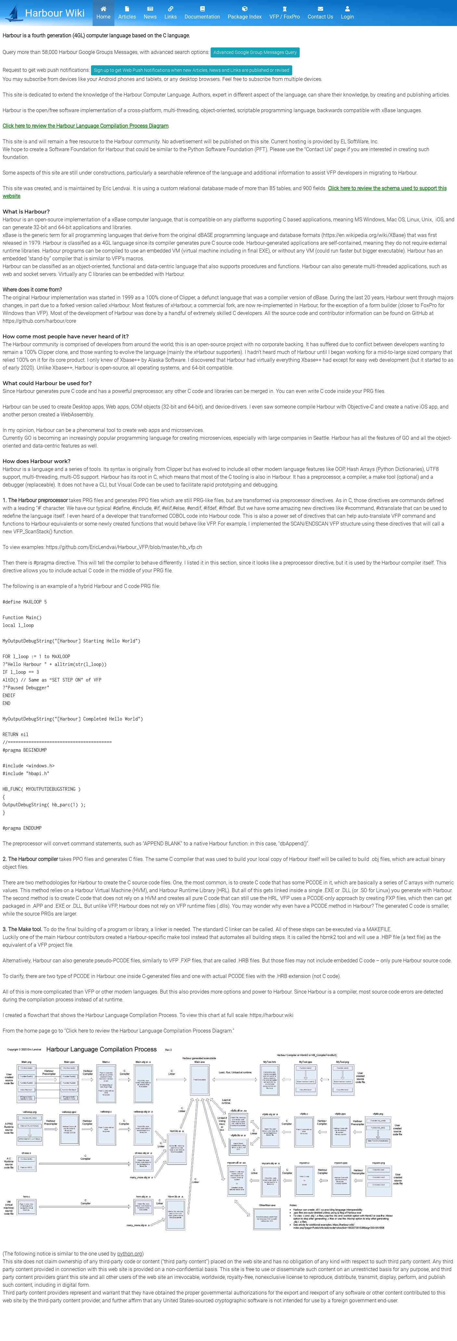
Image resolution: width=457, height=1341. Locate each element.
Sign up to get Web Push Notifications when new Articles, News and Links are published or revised (191, 70)
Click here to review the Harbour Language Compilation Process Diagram (85, 126)
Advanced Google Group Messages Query (255, 52)
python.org (129, 1254)
